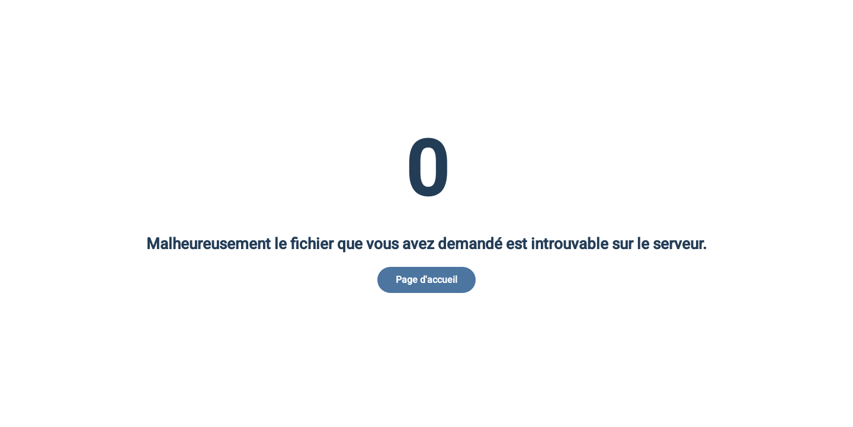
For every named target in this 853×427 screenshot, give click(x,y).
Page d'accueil (426, 280)
